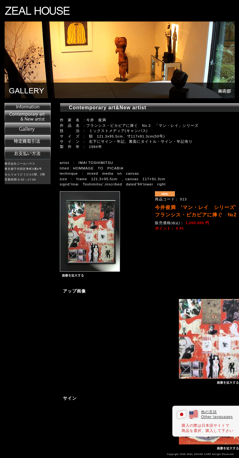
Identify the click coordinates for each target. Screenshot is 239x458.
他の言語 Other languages (217, 414)
